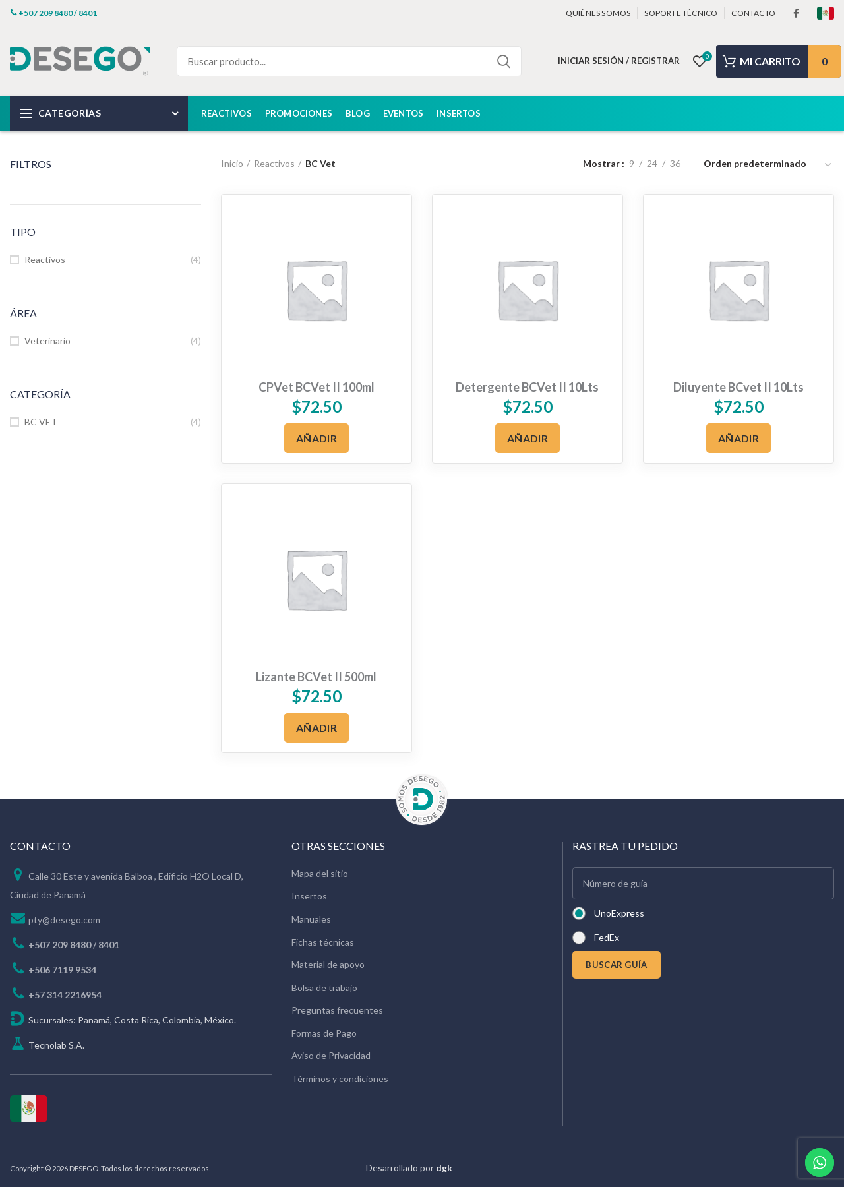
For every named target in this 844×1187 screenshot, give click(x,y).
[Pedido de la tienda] (768, 165)
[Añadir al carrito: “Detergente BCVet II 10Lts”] (527, 438)
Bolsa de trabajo (324, 987)
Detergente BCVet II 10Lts (527, 387)
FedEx (606, 937)
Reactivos (44, 259)
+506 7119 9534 (62, 969)
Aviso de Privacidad (331, 1055)
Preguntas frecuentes (337, 1010)
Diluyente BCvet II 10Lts (738, 387)
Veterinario (47, 340)
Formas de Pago (324, 1033)
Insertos (309, 895)
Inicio (232, 163)
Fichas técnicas (322, 942)
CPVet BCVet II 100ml (316, 387)
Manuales (311, 919)
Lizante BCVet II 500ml (316, 677)
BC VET (40, 421)
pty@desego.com (64, 919)
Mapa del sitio (319, 873)
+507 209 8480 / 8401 (73, 944)
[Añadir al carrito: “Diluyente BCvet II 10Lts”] (738, 438)
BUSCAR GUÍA (616, 964)
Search (503, 61)
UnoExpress (619, 913)
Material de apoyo (328, 964)
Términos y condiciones (339, 1078)
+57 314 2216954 (65, 994)
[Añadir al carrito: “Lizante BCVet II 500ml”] (316, 728)
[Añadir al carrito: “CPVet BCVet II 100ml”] (316, 438)
